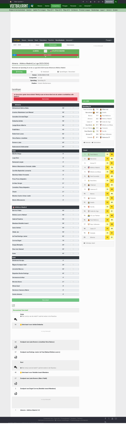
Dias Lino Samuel (18, 249)
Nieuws (40, 6)
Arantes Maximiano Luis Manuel (22, 112)
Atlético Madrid (57, 51)
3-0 (97, 134)
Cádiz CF (91, 122)
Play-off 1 (50, 10)
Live (80, 6)
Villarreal (104, 109)
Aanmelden (109, 2)
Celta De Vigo (105, 122)
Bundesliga (95, 10)
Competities (56, 6)
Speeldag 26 (42, 80)
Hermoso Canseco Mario (20, 290)
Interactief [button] (69, 40)
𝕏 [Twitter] (109, 418)
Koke (14, 253)
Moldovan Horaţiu (18, 260)
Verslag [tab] (19, 72)
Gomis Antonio (17, 294)
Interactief (87, 6)
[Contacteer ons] (116, 418)
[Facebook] (105, 418)
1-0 (97, 131)
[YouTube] (112, 418)
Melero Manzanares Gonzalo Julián (24, 166)
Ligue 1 (102, 10)
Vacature (73, 418)
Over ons (57, 418)
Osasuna (104, 128)
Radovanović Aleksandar (20, 147)
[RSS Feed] (105, 422)
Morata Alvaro (17, 282)
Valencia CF (105, 137)
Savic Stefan (16, 228)
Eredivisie (116, 10)
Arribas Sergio (17, 183)
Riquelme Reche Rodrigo (20, 273)
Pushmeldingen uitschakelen (79, 420)
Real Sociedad (89, 109)
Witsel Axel (16, 286)
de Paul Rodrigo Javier (19, 236)
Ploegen (65, 6)
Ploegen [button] (108, 40)
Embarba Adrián (17, 121)
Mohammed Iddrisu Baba (20, 108)
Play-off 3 (66, 10)
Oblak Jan (15, 232)
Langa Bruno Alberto (19, 125)
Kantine (47, 6)
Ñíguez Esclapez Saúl (19, 265)
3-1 (97, 125)
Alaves (91, 116)
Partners (80, 418)
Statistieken (43, 40)
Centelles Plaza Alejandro (20, 187)
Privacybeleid (65, 418)
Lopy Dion (15, 158)
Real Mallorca (105, 116)
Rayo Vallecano (106, 134)
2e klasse (74, 10)
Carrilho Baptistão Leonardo (21, 171)
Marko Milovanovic (18, 200)
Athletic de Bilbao (106, 125)
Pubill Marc (16, 129)
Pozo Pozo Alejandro (19, 179)
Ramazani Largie (17, 162)
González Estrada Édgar (20, 117)
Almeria (37, 51)
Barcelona (90, 112)
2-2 (45, 51)
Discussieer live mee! (20, 310)
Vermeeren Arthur (18, 277)
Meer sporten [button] (18, 2)
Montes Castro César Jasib (21, 196)
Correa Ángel (16, 240)
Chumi (14, 192)
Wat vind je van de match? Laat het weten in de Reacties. (39, 368)
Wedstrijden (53, 45)
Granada (91, 137)
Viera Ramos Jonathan (19, 138)
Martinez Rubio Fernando (20, 175)
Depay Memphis (17, 245)
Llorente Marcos (17, 269)
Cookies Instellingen (62, 420)
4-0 (97, 112)
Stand (36, 40)
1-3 (97, 109)
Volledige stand (90, 243)
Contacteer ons (48, 418)
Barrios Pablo (16, 210)
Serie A (109, 10)
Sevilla (103, 131)
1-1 (97, 115)
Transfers (51, 40)
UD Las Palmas (89, 128)
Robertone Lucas (18, 134)
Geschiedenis (59, 40)
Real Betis (90, 125)
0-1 (97, 137)
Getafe (103, 112)
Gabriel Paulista (17, 219)
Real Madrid (90, 131)
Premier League (84, 10)
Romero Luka (16, 142)
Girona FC (90, 134)
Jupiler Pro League (39, 10)
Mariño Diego (16, 154)
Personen (73, 6)
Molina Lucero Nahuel (19, 215)
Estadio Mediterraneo (44, 83)
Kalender (30, 40)
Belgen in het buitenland (17, 10)
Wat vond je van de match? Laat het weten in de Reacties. (39, 316)
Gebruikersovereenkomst (46, 420)
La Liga (40, 78)
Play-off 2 (58, 10)
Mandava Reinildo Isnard (20, 223)
